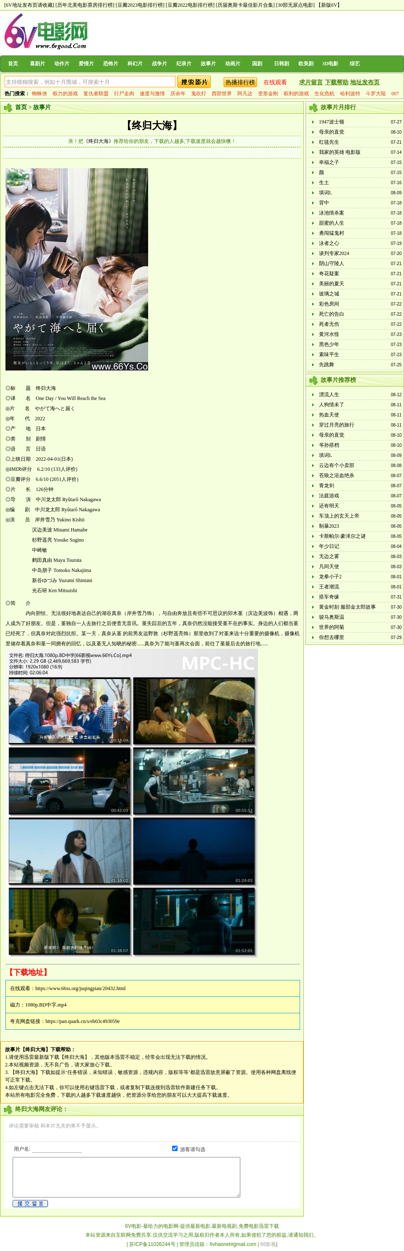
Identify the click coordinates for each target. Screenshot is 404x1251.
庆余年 (178, 94)
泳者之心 (329, 243)
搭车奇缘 (329, 597)
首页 (13, 64)
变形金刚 (268, 94)
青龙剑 (326, 486)
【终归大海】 (152, 125)
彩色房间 (329, 304)
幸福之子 (329, 162)
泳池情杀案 (331, 213)
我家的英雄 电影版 (340, 152)
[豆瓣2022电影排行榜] (190, 5)
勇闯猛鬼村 (331, 233)
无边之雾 (329, 556)
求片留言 (311, 82)
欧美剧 (306, 64)
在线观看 (275, 82)
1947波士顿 (331, 122)
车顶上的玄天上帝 (339, 516)
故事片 (208, 64)
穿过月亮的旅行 (336, 425)
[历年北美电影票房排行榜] (85, 5)
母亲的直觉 (331, 132)
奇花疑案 (329, 274)
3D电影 (330, 64)
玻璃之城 (329, 294)
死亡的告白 (331, 314)
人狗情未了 (331, 405)
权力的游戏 (65, 94)
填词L (325, 193)
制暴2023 (329, 526)
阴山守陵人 (331, 263)
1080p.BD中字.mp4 (45, 1005)
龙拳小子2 (330, 577)
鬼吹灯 (198, 94)
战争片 (159, 64)
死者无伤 (329, 324)
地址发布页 (365, 82)
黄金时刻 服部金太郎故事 (347, 607)
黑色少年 (329, 344)
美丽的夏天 (331, 284)
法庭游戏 (329, 496)
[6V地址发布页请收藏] (29, 5)
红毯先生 (329, 142)
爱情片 (86, 64)
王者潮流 (329, 587)
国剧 (257, 64)
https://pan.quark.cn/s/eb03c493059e (82, 1021)
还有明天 (329, 506)
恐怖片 (110, 64)
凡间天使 (329, 566)
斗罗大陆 (376, 94)
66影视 (268, 1244)
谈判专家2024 (334, 253)
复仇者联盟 (96, 94)
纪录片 (183, 64)
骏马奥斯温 (331, 617)
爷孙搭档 (329, 445)
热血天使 (329, 415)
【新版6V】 (329, 5)
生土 (324, 182)
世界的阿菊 (331, 627)
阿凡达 (244, 94)
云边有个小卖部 (336, 465)
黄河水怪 (329, 334)
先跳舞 (326, 365)
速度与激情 (152, 94)
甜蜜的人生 (331, 223)
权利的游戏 (296, 94)
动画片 (232, 64)
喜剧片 (37, 64)
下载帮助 (336, 82)
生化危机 (324, 94)
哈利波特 (350, 94)
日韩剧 (281, 64)
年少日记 (329, 546)
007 (395, 94)
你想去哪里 (331, 637)
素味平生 (329, 354)
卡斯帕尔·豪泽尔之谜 (342, 536)
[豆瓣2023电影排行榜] (140, 5)
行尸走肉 (124, 94)
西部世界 (222, 94)
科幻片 (135, 64)
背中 (324, 203)
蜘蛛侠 (39, 94)
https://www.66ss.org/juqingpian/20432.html (80, 988)
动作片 (61, 64)
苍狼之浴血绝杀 (336, 475)
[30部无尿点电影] (295, 5)
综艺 (355, 64)
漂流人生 (329, 394)
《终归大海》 (98, 141)
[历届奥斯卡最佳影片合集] (245, 5)
